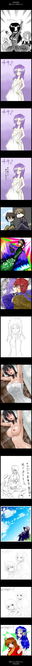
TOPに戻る (16, 2)
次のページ (19, 4)
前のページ (12, 4)
